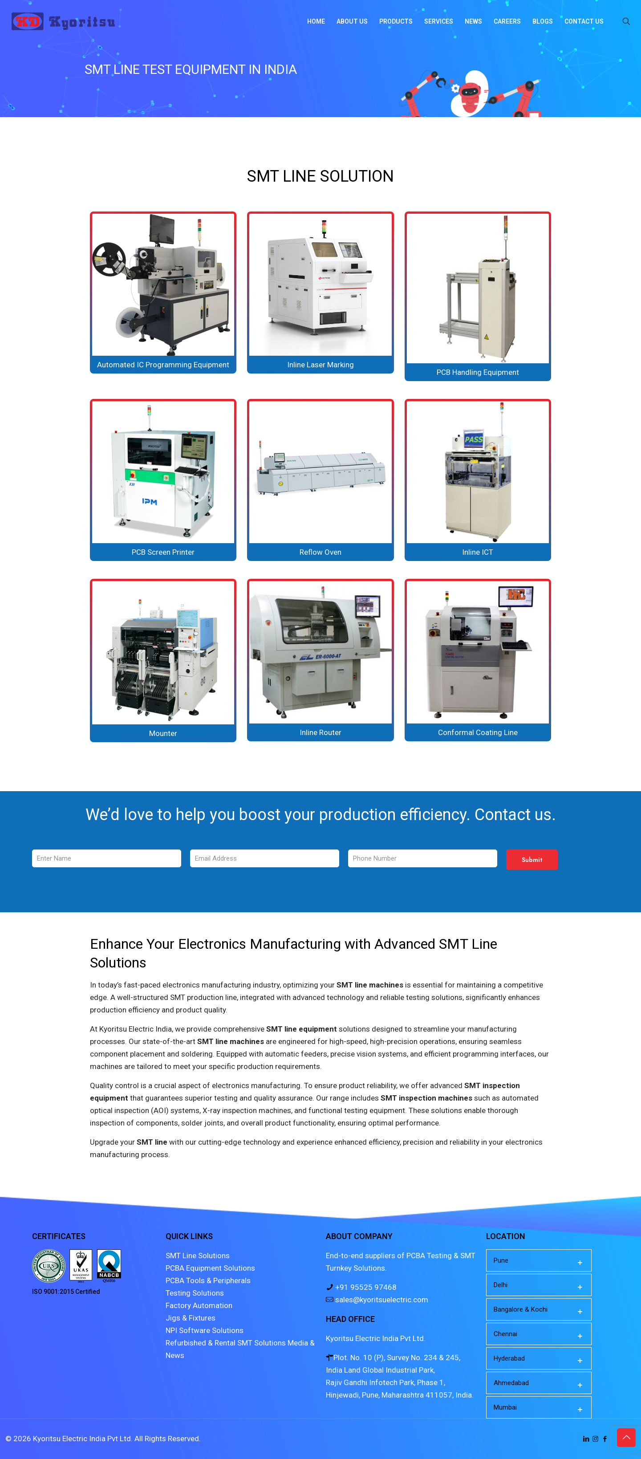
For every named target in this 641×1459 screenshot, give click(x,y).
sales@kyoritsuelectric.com (380, 1299)
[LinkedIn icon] (586, 1439)
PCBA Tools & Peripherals (208, 1280)
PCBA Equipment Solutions (210, 1268)
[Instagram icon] (595, 1439)
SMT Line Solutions (198, 1255)
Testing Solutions (195, 1292)
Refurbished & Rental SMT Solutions (226, 1342)
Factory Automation (199, 1305)
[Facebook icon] (604, 1439)
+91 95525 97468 (365, 1287)
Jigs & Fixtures (190, 1317)
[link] (163, 292)
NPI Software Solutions (204, 1330)
